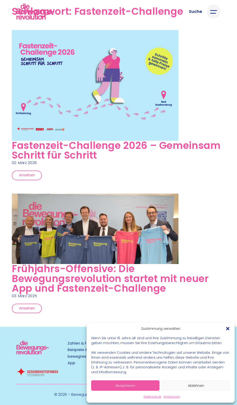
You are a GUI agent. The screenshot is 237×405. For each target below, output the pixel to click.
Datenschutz (152, 397)
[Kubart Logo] (32, 353)
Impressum (172, 397)
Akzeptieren (125, 385)
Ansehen (27, 175)
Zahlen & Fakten (82, 343)
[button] (227, 328)
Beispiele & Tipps (83, 349)
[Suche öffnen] (195, 11)
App (71, 363)
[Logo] (35, 11)
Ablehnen (196, 385)
